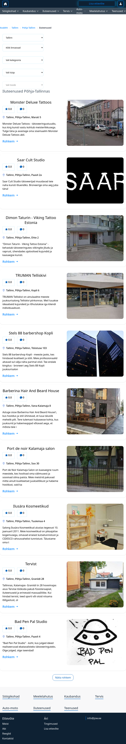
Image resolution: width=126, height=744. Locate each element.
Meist (5, 723)
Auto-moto (10, 708)
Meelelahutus (43, 696)
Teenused (71, 708)
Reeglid (6, 733)
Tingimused (51, 723)
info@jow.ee (94, 718)
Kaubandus (72, 696)
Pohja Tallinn (28, 27)
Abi (4, 728)
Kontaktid (8, 738)
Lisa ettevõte (51, 728)
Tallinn (15, 27)
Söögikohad (10, 696)
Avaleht (4, 27)
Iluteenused (41, 708)
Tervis (99, 696)
